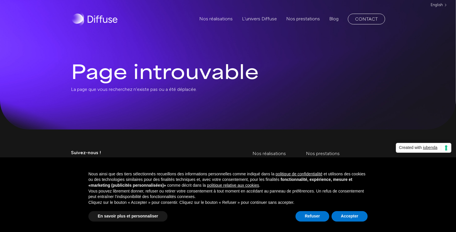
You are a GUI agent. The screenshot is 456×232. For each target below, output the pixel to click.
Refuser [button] (312, 216)
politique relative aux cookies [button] (233, 185)
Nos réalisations (216, 18)
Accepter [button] (349, 216)
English (437, 5)
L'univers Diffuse (259, 18)
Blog (334, 18)
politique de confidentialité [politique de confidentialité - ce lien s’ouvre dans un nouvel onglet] (299, 174)
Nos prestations (303, 18)
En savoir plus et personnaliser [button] (128, 216)
